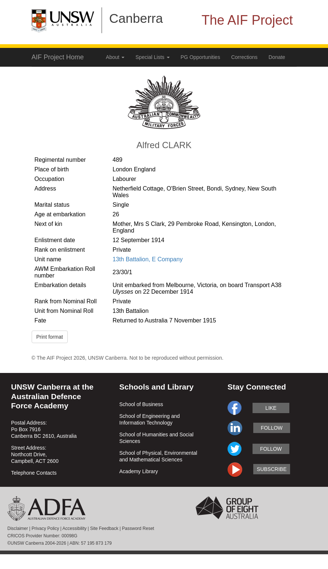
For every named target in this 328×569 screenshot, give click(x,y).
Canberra (136, 18)
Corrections (244, 57)
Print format (49, 337)
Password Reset (138, 528)
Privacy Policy (45, 528)
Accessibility (75, 528)
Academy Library (138, 471)
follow (271, 428)
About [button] (115, 57)
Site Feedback (104, 528)
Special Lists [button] (152, 57)
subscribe (272, 469)
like (270, 408)
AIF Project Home (58, 57)
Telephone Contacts (34, 473)
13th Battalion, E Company (148, 259)
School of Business (141, 404)
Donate (277, 57)
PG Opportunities (200, 57)
